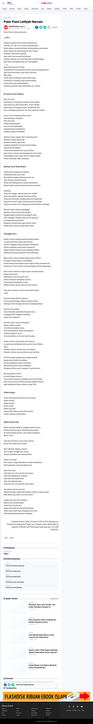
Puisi (6, 538)
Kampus (19, 713)
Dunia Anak (34, 708)
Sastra (11, 538)
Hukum (49, 9)
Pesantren (34, 715)
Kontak (75, 710)
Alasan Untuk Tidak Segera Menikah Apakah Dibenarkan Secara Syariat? (43, 651)
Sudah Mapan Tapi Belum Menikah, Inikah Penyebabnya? (43, 666)
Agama (26, 9)
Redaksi (69, 710)
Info (3, 713)
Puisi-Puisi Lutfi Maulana (14, 587)
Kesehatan (35, 9)
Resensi (12, 9)
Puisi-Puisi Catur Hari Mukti (15, 582)
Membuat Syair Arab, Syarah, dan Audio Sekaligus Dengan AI (42, 606)
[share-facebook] (36, 27)
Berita (5, 9)
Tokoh (65, 9)
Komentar (55, 27)
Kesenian (48, 713)
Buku (71, 9)
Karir (79, 710)
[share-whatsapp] (44, 27)
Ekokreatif (4, 710)
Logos (86, 9)
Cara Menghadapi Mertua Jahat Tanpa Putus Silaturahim (41, 636)
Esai (42, 9)
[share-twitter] (40, 27)
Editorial (48, 708)
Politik (48, 715)
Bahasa (32, 602)
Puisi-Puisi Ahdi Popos (13, 577)
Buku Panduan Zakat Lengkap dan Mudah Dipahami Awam (42, 621)
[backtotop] (46, 719)
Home (5, 18)
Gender (78, 9)
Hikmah (33, 710)
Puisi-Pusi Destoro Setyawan (15, 566)
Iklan (83, 710)
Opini (19, 9)
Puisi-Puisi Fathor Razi (13, 571)
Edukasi (57, 9)
